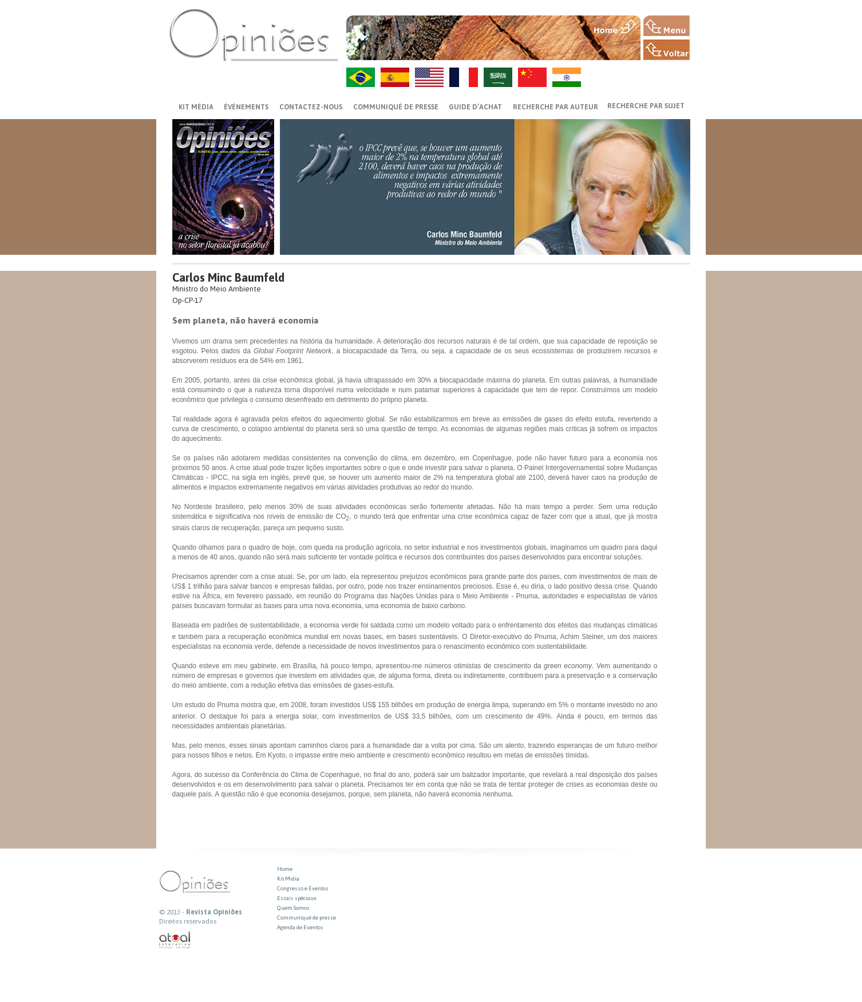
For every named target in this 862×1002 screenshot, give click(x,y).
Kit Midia (288, 878)
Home (284, 869)
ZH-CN (532, 77)
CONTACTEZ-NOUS (310, 107)
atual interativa (175, 940)
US (429, 77)
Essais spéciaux (297, 898)
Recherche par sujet (646, 106)
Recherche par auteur (555, 107)
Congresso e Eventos (303, 888)
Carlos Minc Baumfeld (228, 277)
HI (566, 77)
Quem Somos (293, 908)
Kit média (196, 107)
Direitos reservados (187, 921)
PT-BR (360, 77)
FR (463, 77)
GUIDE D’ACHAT (475, 107)
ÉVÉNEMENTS (246, 107)
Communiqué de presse (395, 107)
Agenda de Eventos (300, 927)
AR (498, 77)
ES (395, 77)
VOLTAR (666, 50)
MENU (666, 25)
